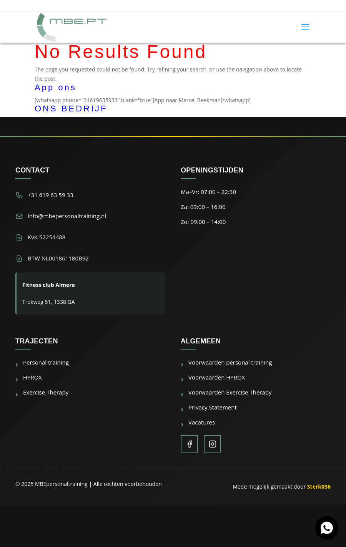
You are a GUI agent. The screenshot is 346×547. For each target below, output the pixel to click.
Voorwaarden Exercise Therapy (229, 392)
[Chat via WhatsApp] (326, 527)
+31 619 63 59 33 (50, 195)
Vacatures (201, 422)
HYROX (32, 377)
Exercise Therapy (45, 392)
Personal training (46, 362)
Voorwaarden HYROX (216, 377)
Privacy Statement (212, 407)
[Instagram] (212, 444)
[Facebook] (189, 444)
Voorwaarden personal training (230, 362)
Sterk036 (319, 486)
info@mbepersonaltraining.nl (67, 216)
